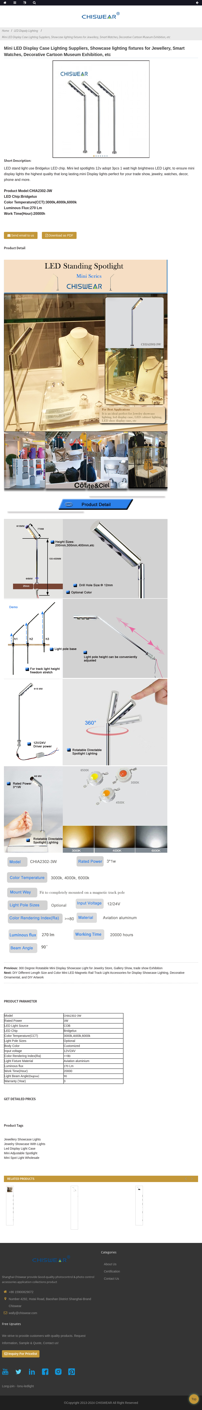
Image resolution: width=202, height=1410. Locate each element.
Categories (108, 1252)
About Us (110, 1264)
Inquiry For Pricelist (22, 1353)
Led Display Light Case (19, 1148)
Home (5, 31)
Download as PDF (61, 235)
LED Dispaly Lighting (26, 31)
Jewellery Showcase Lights (22, 1139)
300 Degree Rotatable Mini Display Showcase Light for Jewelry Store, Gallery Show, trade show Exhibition (91, 968)
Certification (112, 1271)
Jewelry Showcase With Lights (24, 1144)
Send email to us (22, 235)
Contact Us (111, 1278)
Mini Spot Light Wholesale (21, 1157)
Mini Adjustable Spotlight (20, 1153)
